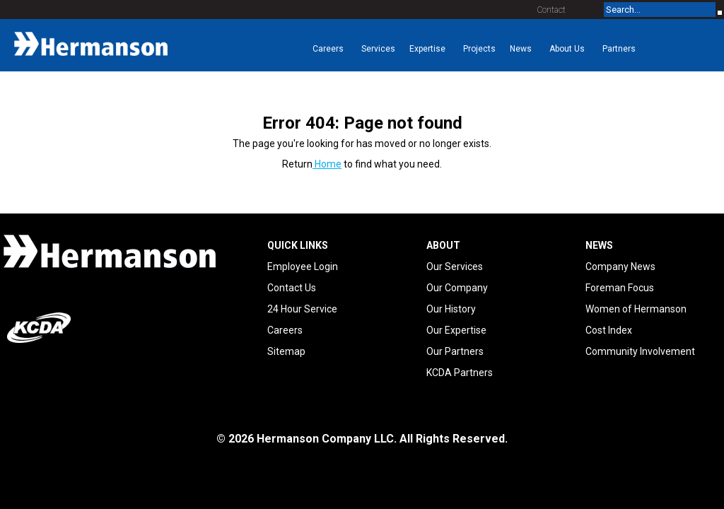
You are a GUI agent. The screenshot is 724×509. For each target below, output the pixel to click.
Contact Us (291, 287)
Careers (285, 330)
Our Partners (455, 351)
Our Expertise (456, 330)
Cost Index (608, 330)
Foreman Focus (619, 287)
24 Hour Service (302, 309)
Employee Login (302, 266)
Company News (620, 266)
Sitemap (286, 351)
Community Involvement (640, 351)
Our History (451, 309)
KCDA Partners (459, 372)
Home (327, 164)
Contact (551, 10)
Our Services (454, 266)
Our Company (457, 287)
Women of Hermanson (636, 309)
